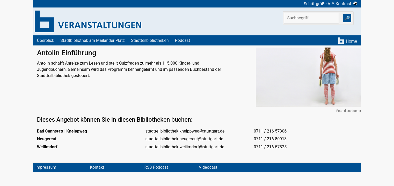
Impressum (45, 167)
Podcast (182, 40)
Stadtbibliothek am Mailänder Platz (92, 40)
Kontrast (346, 3)
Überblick (45, 40)
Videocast (208, 167)
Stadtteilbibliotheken (150, 40)
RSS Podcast (156, 167)
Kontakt (97, 167)
